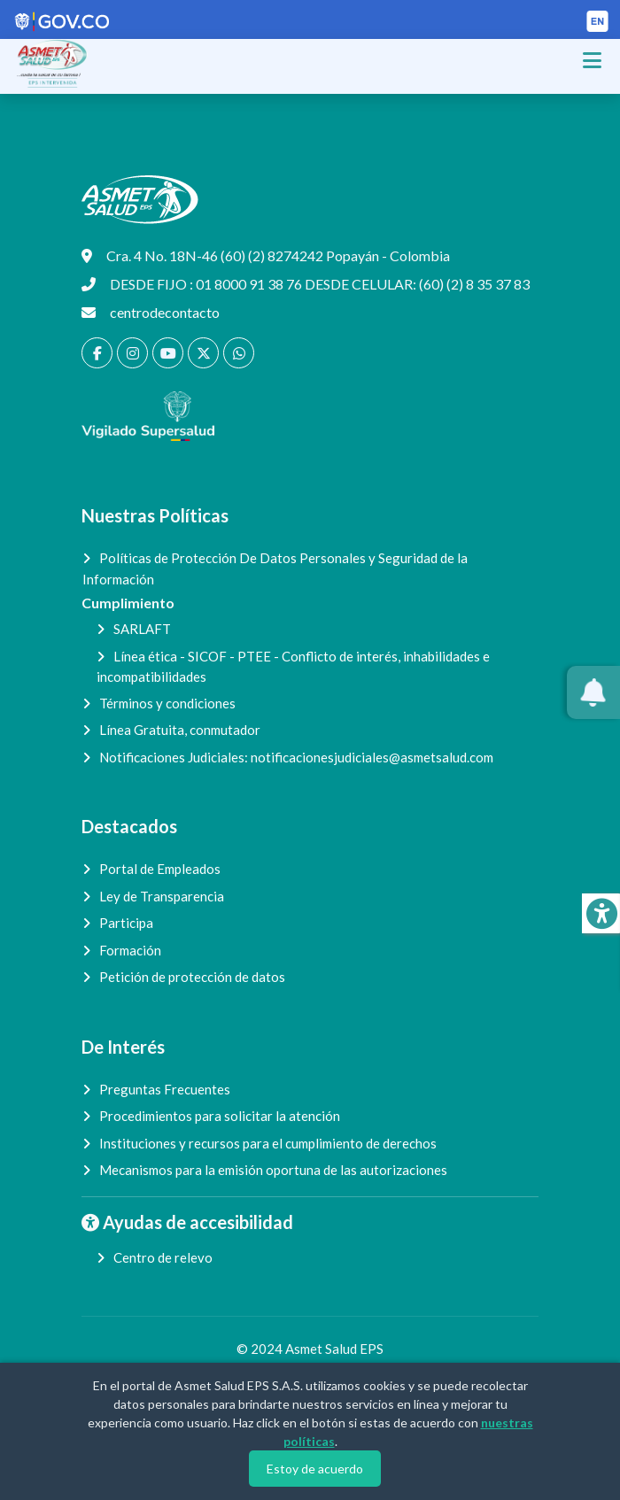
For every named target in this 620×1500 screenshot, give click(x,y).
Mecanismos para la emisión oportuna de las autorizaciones (273, 1170)
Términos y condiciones (167, 703)
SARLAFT (142, 629)
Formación (130, 950)
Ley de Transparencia (161, 896)
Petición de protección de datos (192, 977)
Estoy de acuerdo (315, 1468)
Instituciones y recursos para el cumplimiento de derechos (268, 1143)
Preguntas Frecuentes (164, 1089)
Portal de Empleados (160, 869)
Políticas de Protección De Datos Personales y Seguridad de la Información (275, 568)
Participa (126, 923)
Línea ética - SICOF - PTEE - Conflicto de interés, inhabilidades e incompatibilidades (293, 666)
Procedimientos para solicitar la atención (219, 1116)
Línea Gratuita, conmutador (179, 730)
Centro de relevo (163, 1257)
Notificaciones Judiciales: (296, 757)
